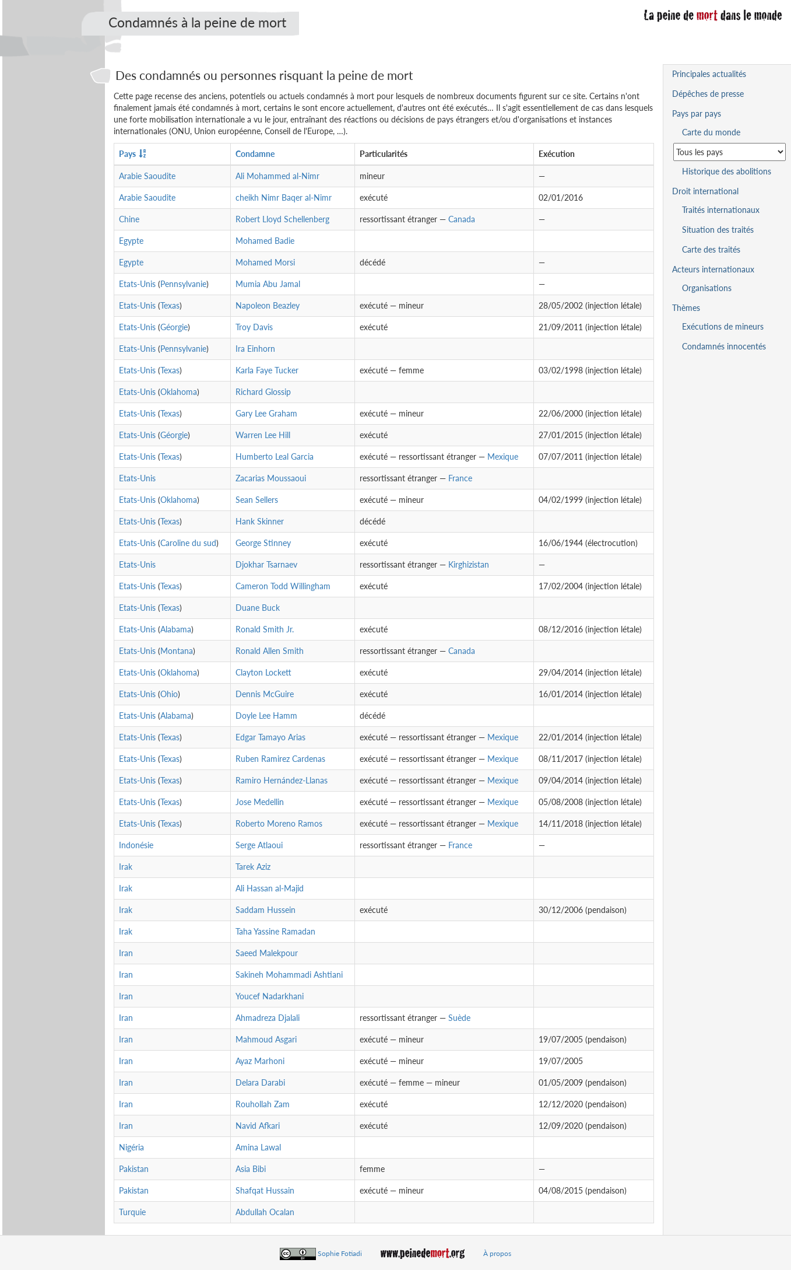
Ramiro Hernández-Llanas (281, 780)
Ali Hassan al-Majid (269, 888)
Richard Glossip (263, 392)
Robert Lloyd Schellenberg (282, 219)
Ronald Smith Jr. (264, 629)
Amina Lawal (258, 1147)
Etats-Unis (137, 284)
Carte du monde (711, 132)
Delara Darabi (260, 1082)
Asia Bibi (250, 1169)
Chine (129, 219)
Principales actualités (709, 74)
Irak (125, 867)
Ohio (169, 694)
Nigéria (131, 1147)
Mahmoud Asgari (266, 1039)
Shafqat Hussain (264, 1190)
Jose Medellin (259, 802)
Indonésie (136, 845)
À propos (497, 1253)
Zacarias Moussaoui (270, 478)
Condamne (255, 154)
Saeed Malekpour (266, 953)
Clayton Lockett (263, 672)
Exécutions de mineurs (723, 326)
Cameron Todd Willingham (283, 586)
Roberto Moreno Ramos (278, 823)
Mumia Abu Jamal (267, 284)
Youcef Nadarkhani (269, 996)
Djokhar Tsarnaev (266, 564)
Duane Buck (257, 608)
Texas (170, 305)
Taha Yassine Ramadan (275, 931)
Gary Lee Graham (266, 413)
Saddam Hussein (265, 910)
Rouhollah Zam (262, 1104)
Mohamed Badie (264, 241)
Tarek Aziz (252, 867)
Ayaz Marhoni (259, 1061)
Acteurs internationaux (713, 269)
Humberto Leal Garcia (274, 456)
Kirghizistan (468, 564)
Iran (126, 953)
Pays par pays (696, 113)
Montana (176, 651)
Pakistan (134, 1169)
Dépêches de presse (708, 94)
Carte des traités (711, 249)
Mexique (502, 456)
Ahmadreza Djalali (267, 1018)
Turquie (132, 1212)
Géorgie (174, 327)
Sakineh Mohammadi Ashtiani (289, 974)
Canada (461, 219)
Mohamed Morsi (265, 262)
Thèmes (686, 308)
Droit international (705, 191)
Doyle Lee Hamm (266, 715)
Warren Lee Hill (262, 435)
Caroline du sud (188, 543)
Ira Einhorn (255, 349)
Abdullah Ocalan (264, 1212)
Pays (127, 154)
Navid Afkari (257, 1126)
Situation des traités (718, 230)
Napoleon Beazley (267, 305)
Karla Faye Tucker (266, 370)
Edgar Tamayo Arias (270, 737)
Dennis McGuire (264, 694)
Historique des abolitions (726, 171)
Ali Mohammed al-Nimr (277, 176)
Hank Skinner (259, 521)
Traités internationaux (721, 210)
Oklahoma (178, 392)
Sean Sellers (256, 500)
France (460, 478)
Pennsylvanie (183, 284)
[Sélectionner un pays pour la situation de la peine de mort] (729, 152)
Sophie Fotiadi (340, 1253)
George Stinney (263, 543)
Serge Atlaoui (259, 845)
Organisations (707, 288)
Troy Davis (254, 327)
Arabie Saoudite (147, 176)
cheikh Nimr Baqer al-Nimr (283, 197)
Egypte (131, 241)
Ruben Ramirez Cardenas (280, 759)
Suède (459, 1018)
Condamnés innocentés (724, 346)
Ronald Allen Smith (269, 651)
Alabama (175, 629)
